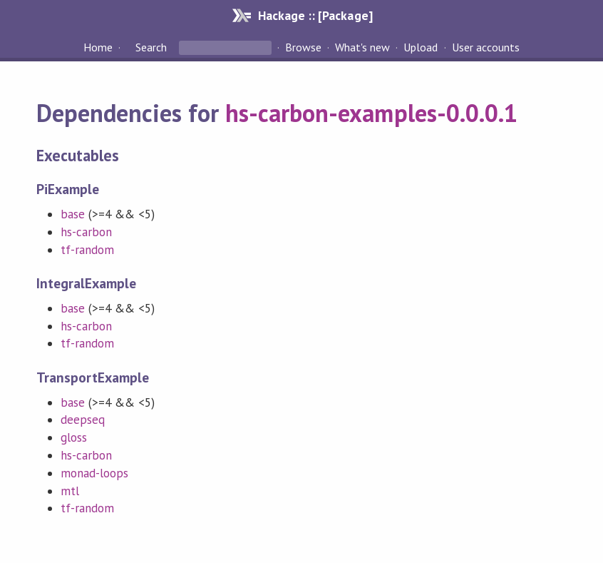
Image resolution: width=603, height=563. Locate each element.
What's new (362, 47)
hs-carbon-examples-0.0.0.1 (371, 112)
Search (151, 47)
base (73, 214)
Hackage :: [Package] (315, 15)
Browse (303, 47)
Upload (420, 47)
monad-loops (94, 473)
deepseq (83, 419)
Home (98, 47)
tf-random (87, 250)
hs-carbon (86, 232)
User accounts (486, 47)
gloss (74, 437)
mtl (70, 491)
